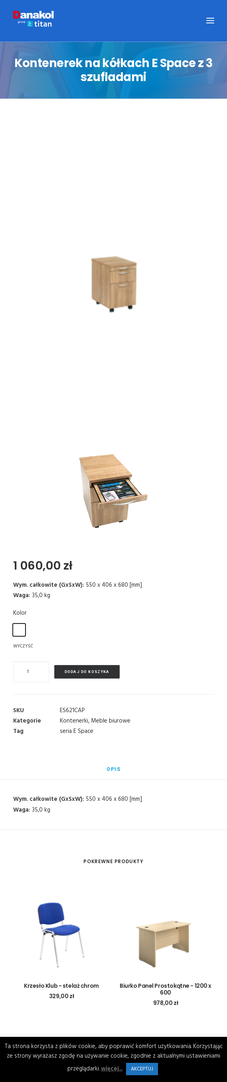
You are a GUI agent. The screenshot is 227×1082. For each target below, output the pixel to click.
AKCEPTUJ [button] (142, 1069)
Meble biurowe (110, 721)
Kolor (20, 613)
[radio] (19, 630)
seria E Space (76, 731)
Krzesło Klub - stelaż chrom (61, 986)
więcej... (111, 1069)
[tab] (113, 772)
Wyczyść (23, 646)
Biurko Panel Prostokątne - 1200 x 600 (165, 989)
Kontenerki (74, 721)
